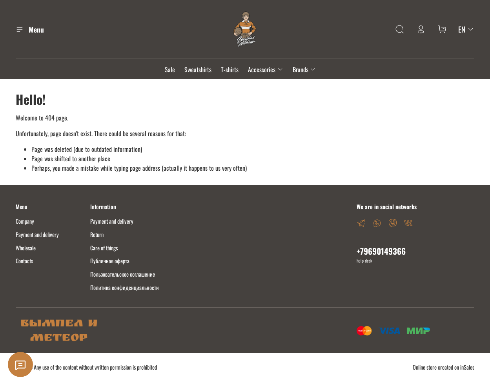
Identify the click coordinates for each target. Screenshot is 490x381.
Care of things (104, 248)
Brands (304, 69)
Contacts (24, 261)
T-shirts (230, 69)
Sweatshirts (197, 69)
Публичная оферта (109, 261)
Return (97, 234)
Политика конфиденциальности (124, 287)
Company (25, 221)
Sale (170, 69)
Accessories (265, 69)
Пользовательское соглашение (122, 274)
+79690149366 (381, 251)
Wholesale (26, 248)
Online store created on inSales (443, 367)
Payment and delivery (37, 234)
